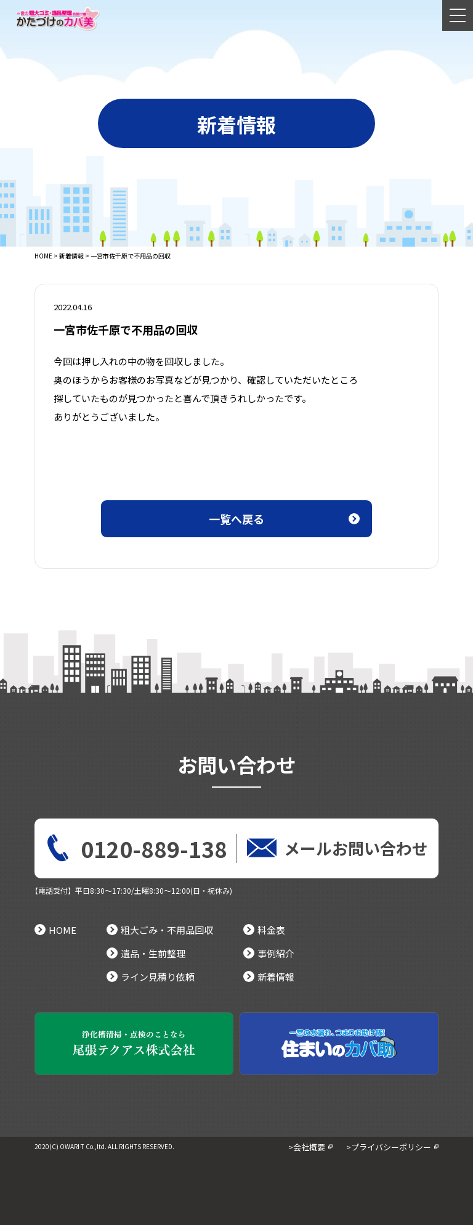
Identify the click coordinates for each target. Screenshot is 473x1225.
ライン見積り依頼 (151, 976)
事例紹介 (268, 953)
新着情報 (71, 255)
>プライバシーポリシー (388, 1147)
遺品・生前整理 (146, 953)
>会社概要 (306, 1147)
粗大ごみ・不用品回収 (160, 929)
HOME (43, 255)
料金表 (264, 929)
